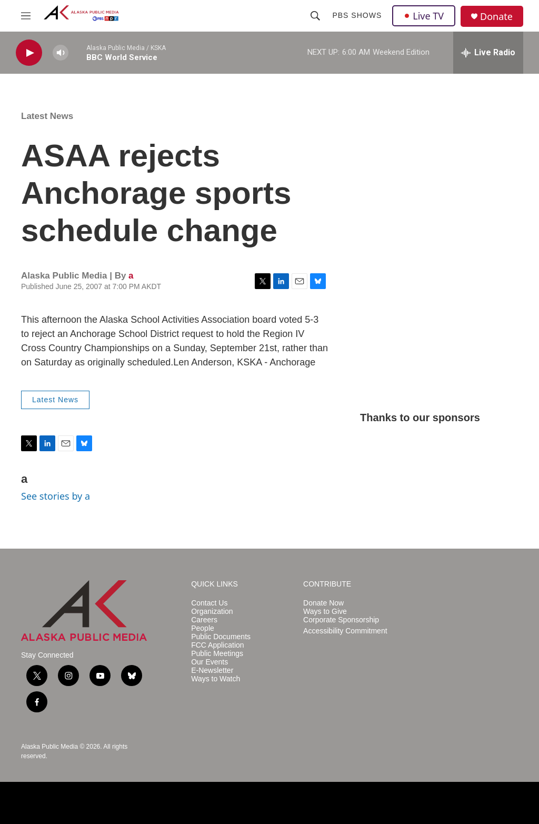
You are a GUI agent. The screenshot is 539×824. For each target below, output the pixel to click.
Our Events (209, 662)
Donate (496, 16)
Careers (204, 620)
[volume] (60, 53)
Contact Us (209, 603)
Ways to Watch (215, 679)
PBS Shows (357, 15)
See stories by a (55, 496)
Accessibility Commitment (345, 631)
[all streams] (488, 53)
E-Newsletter (212, 670)
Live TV (424, 15)
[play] (29, 53)
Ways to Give (325, 611)
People (202, 628)
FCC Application (217, 645)
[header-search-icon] (315, 16)
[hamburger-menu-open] (26, 15)
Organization (212, 611)
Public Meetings (217, 654)
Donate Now (323, 603)
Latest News (47, 116)
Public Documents (221, 637)
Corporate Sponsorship (341, 620)
